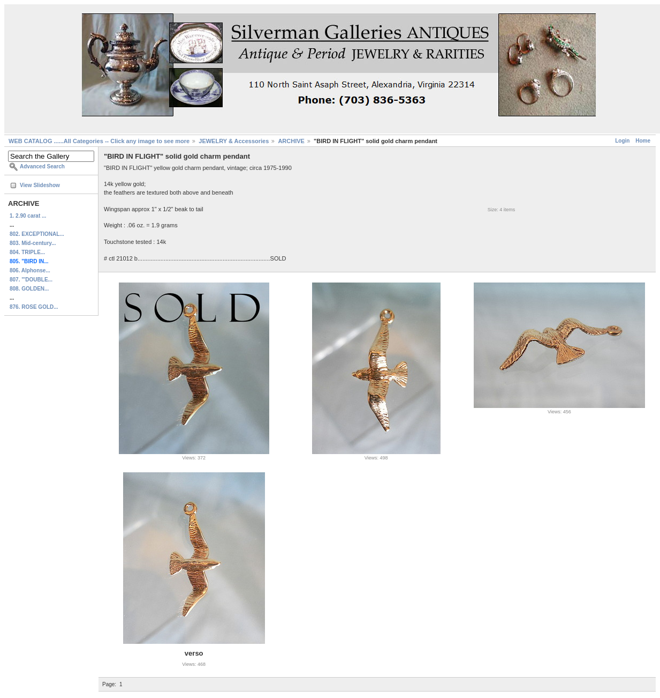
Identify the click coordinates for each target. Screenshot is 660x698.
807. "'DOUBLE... (31, 280)
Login (622, 141)
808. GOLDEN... (29, 289)
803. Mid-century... (33, 243)
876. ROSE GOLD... (34, 307)
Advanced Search (42, 166)
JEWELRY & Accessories (234, 141)
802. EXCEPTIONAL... (37, 234)
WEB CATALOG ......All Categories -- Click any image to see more (99, 141)
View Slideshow (40, 185)
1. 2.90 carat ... (28, 216)
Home (642, 141)
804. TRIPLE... (27, 252)
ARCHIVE (291, 141)
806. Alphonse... (30, 270)
